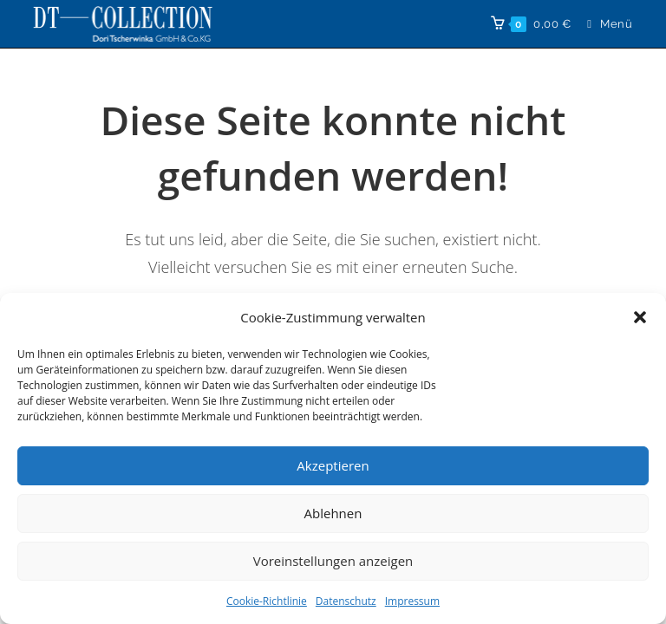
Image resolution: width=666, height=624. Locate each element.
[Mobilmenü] (603, 23)
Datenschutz (346, 601)
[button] (640, 317)
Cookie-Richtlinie (266, 601)
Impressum (412, 601)
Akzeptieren (333, 465)
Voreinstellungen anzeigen (333, 560)
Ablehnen (333, 513)
